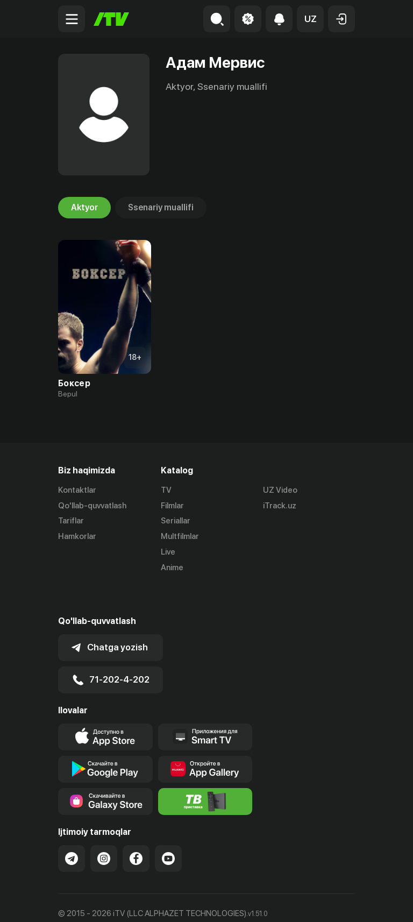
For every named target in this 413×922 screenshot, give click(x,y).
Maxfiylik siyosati (160, 902)
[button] (310, 18)
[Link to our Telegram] (71, 828)
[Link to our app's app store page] (105, 707)
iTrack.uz (279, 505)
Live (168, 552)
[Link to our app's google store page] (105, 739)
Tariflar (71, 521)
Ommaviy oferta (87, 902)
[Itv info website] (205, 771)
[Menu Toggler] (71, 18)
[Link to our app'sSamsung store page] (105, 771)
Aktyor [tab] (84, 207)
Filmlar (172, 505)
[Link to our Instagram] (103, 828)
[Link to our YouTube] (168, 828)
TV (166, 490)
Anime (172, 567)
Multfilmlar (180, 536)
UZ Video (280, 490)
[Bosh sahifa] (111, 19)
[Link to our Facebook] (136, 828)
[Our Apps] (205, 707)
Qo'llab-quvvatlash (92, 505)
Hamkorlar (77, 536)
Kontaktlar (77, 490)
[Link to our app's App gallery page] (205, 739)
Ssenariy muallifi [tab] (160, 207)
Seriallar (175, 521)
